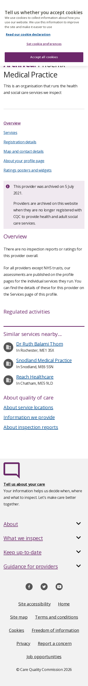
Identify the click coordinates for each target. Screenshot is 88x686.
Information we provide (29, 417)
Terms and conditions (56, 617)
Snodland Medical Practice (44, 360)
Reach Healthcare (35, 377)
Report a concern (55, 643)
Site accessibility (34, 604)
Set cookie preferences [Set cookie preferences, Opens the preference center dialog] (44, 41)
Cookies (16, 630)
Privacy (23, 643)
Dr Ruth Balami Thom (39, 344)
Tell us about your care (24, 484)
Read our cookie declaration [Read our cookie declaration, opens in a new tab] (28, 31)
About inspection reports (31, 427)
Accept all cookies (43, 54)
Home (64, 604)
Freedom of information (55, 630)
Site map (19, 617)
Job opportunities (44, 656)
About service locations (28, 407)
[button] (44, 524)
